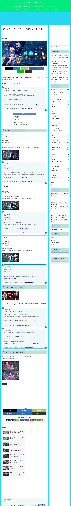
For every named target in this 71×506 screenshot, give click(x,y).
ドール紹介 (17, 116)
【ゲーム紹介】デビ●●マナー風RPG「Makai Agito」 (59, 62)
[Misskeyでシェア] (20, 68)
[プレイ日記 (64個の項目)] (66, 197)
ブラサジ (9, 386)
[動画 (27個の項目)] (56, 206)
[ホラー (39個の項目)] (53, 204)
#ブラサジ (25, 104)
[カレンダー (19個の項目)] (66, 208)
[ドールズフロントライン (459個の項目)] (55, 193)
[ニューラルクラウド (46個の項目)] (60, 203)
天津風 (17, 119)
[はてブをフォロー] (24, 420)
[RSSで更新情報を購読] (37, 420)
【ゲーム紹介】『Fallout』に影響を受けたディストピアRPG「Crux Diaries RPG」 (59, 57)
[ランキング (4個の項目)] (54, 216)
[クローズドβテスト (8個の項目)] (61, 212)
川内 (17, 121)
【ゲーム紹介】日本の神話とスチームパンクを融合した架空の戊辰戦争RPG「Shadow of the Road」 (59, 67)
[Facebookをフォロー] (22, 420)
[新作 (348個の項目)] (62, 193)
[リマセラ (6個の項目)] (66, 214)
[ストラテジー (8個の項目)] (60, 214)
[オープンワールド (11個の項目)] (54, 210)
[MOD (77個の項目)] (57, 197)
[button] (24, 71)
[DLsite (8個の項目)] (67, 212)
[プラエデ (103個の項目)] (62, 195)
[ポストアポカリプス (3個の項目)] (56, 217)
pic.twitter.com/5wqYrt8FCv (32, 343)
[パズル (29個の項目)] (66, 204)
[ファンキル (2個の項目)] (61, 219)
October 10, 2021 (29, 108)
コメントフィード (55, 242)
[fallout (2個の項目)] (60, 221)
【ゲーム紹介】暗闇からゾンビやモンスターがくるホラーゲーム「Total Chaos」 (59, 73)
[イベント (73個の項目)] (61, 197)
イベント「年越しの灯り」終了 (21, 122)
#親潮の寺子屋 (35, 320)
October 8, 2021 (29, 325)
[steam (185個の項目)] (58, 195)
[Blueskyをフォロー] (17, 420)
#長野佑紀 (11, 268)
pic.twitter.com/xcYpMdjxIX (10, 278)
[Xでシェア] (5, 68)
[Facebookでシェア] (28, 68)
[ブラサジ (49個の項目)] (53, 203)
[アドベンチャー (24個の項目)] (66, 206)
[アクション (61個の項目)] (59, 199)
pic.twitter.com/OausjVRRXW (10, 322)
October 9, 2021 (29, 232)
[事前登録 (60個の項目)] (66, 199)
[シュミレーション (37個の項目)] (60, 204)
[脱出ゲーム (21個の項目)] (60, 208)
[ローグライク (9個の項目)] (61, 210)
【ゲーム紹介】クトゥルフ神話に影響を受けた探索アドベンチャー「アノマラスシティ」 (59, 79)
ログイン (53, 237)
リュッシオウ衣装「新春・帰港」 (21, 124)
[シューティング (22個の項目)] (54, 208)
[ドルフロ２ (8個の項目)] (54, 214)
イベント (4, 386)
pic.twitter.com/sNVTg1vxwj (34, 104)
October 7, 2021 (29, 282)
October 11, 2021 (29, 181)
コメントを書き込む (24, 491)
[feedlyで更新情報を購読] (35, 420)
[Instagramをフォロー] (27, 420)
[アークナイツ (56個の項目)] (54, 201)
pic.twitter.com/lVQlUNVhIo (22, 177)
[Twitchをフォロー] (32, 420)
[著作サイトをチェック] (12, 420)
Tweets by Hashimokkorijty (56, 229)
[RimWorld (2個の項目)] (66, 219)
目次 (23, 113)
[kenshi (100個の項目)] (67, 195)
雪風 (17, 117)
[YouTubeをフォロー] (30, 420)
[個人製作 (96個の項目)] (53, 197)
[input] (60, 46)
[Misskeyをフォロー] (19, 420)
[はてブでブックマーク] (35, 68)
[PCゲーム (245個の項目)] (53, 195)
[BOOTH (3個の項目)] (65, 217)
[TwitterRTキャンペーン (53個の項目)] (64, 201)
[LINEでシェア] (43, 68)
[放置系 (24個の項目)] (60, 206)
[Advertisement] (24, 33)
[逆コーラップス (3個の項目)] (54, 219)
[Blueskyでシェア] (13, 68)
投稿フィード (54, 240)
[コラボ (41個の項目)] (67, 203)
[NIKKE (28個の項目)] (53, 206)
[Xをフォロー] (14, 420)
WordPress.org (54, 244)
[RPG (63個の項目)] (53, 199)
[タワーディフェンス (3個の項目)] (64, 216)
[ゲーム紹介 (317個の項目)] (66, 193)
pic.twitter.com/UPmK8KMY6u (22, 228)
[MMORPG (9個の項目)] (66, 210)
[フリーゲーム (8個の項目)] (54, 212)
